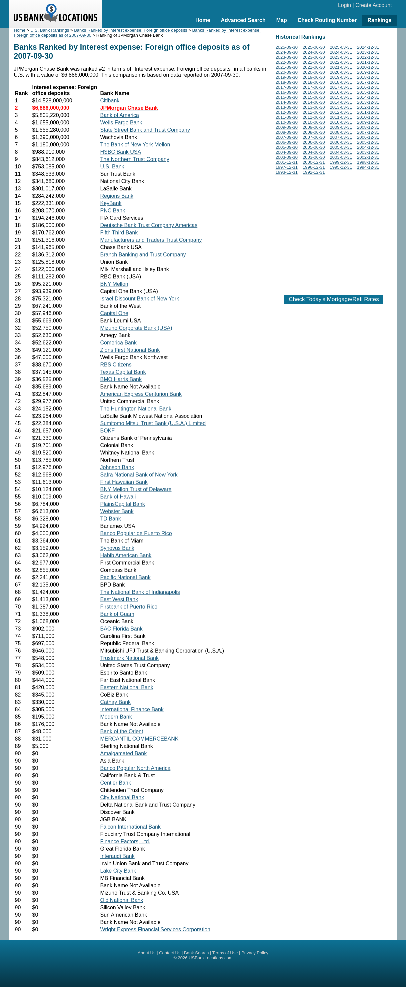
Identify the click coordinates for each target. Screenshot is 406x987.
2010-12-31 (368, 117)
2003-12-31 (368, 152)
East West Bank (119, 599)
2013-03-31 (341, 107)
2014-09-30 (287, 102)
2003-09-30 (287, 157)
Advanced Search (243, 20)
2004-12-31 (368, 147)
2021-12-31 (368, 62)
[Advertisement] (334, 233)
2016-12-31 (368, 87)
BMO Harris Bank (121, 379)
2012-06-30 (314, 112)
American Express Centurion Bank (141, 394)
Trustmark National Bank (129, 658)
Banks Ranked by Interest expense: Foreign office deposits (130, 30)
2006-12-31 (368, 137)
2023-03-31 (341, 57)
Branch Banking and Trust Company (143, 254)
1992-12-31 (314, 172)
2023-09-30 (287, 57)
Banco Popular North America (135, 768)
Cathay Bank (115, 702)
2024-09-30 (287, 52)
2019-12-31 (368, 72)
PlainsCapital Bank (122, 504)
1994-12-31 (368, 167)
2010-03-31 (341, 122)
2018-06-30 (314, 82)
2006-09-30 (287, 142)
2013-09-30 (287, 107)
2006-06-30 (314, 142)
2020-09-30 (287, 72)
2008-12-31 (368, 127)
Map (281, 20)
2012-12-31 (368, 107)
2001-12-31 (287, 162)
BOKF (107, 430)
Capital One (114, 313)
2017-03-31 (341, 87)
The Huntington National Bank (135, 408)
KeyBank (111, 203)
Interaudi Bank (117, 856)
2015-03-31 (341, 97)
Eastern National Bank (126, 687)
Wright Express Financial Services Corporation (155, 929)
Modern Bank (116, 717)
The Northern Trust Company (134, 159)
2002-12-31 (368, 157)
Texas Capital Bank (123, 372)
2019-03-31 (341, 77)
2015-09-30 (287, 97)
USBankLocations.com (211, 957)
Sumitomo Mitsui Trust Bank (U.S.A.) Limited (153, 423)
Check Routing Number (327, 20)
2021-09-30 (287, 67)
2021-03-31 (341, 67)
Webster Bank (117, 511)
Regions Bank (117, 196)
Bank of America (119, 115)
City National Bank (122, 797)
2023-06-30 (314, 57)
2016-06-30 (314, 92)
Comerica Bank (118, 342)
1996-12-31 (314, 167)
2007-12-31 (368, 132)
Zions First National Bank (130, 350)
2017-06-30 (314, 87)
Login (344, 5)
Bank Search (196, 952)
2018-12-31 (368, 77)
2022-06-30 (314, 62)
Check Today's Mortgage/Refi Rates (334, 299)
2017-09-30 (287, 87)
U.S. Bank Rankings (49, 30)
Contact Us (169, 952)
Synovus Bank (117, 548)
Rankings (379, 20)
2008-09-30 (287, 132)
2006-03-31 (341, 142)
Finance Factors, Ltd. (125, 841)
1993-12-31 (287, 172)
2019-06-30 (314, 77)
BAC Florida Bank (121, 629)
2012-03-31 (341, 112)
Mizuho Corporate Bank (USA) (136, 328)
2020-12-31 (368, 67)
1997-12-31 (287, 167)
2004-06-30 (314, 152)
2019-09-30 (287, 77)
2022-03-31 (341, 62)
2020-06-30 (314, 72)
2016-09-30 (287, 92)
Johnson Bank (117, 467)
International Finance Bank (132, 709)
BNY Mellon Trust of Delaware (136, 489)
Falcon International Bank (130, 827)
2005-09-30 (287, 147)
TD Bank (110, 519)
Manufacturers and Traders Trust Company (151, 240)
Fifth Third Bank (119, 232)
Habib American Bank (126, 555)
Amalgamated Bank (123, 753)
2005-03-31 (341, 147)
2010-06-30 (314, 122)
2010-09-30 (287, 122)
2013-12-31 (368, 102)
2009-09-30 (287, 127)
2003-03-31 (341, 157)
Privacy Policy (254, 952)
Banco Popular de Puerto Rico (136, 533)
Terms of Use (225, 952)
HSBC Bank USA (120, 152)
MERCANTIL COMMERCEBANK (139, 739)
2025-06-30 (314, 47)
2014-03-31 (341, 102)
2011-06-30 (314, 117)
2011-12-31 (368, 112)
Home (202, 20)
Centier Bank (115, 783)
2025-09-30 (287, 47)
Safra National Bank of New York (139, 474)
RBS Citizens (116, 364)
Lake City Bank (118, 871)
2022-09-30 (287, 62)
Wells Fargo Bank (121, 122)
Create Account (373, 5)
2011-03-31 (341, 117)
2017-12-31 (368, 82)
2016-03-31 (341, 92)
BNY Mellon (114, 284)
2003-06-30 (314, 157)
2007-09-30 (287, 137)
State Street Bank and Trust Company (145, 130)
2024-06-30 (314, 52)
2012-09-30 (287, 112)
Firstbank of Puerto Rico (129, 607)
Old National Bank (121, 900)
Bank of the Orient (121, 731)
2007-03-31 (341, 137)
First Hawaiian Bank (124, 482)
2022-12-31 (368, 57)
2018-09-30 (287, 82)
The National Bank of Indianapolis (140, 592)
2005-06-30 (314, 147)
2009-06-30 (314, 127)
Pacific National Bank (125, 577)
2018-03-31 (341, 82)
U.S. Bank (112, 166)
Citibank (110, 100)
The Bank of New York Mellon (135, 144)
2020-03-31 (341, 72)
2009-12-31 (368, 122)
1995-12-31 (341, 167)
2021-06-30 (314, 67)
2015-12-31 (368, 92)
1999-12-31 (341, 162)
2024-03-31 (341, 52)
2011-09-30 (287, 117)
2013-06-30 (314, 107)
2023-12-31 (368, 52)
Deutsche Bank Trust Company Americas (149, 225)
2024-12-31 (368, 47)
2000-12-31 (314, 162)
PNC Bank (112, 210)
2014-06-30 (314, 102)
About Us (146, 952)
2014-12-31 (368, 97)
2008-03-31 (341, 132)
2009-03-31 (341, 127)
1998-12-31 (368, 162)
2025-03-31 (341, 47)
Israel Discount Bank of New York (139, 298)
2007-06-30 (314, 137)
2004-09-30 (287, 152)
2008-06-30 (314, 132)
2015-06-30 (314, 97)
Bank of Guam (117, 614)
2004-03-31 (341, 152)
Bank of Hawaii (118, 497)
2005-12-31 (368, 142)
